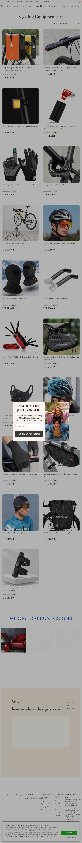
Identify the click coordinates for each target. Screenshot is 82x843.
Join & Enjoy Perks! (29, 434)
